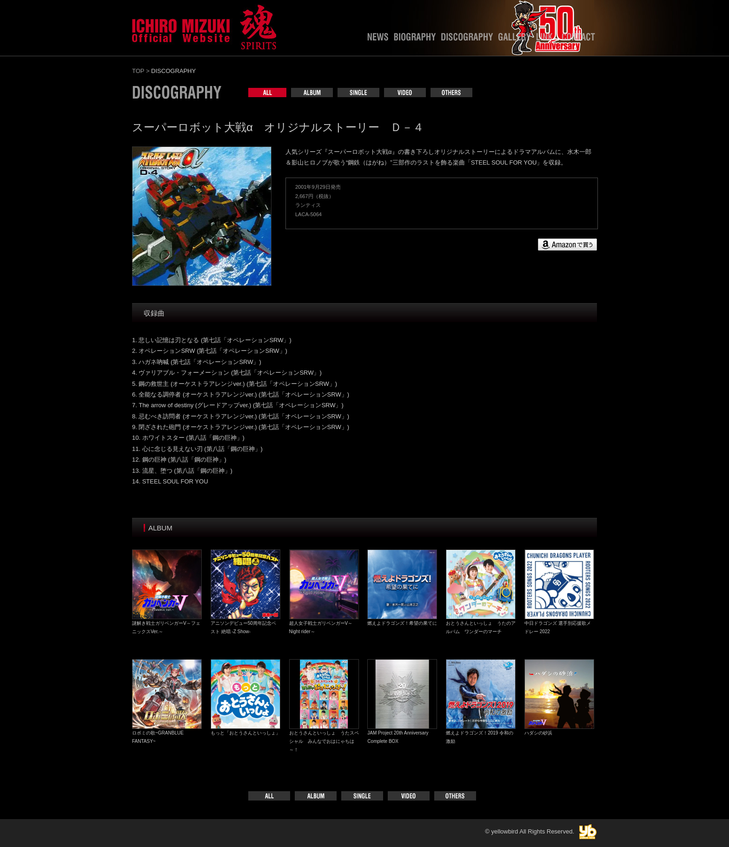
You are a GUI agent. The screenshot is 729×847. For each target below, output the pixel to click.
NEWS (378, 39)
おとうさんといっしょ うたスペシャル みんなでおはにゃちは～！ (324, 741)
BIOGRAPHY (414, 39)
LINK (546, 39)
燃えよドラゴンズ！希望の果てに (402, 623)
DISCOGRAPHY (467, 39)
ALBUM (312, 92)
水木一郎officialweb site (204, 25)
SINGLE (358, 92)
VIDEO (405, 92)
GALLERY (514, 39)
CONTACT (578, 39)
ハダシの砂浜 (538, 732)
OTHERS (451, 92)
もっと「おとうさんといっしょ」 (245, 732)
